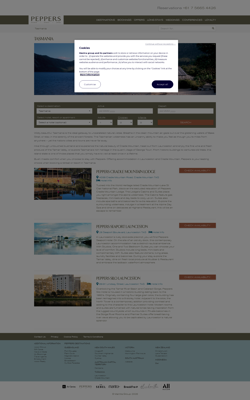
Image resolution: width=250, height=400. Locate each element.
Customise (90, 84)
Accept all (162, 84)
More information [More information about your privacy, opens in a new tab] (89, 74)
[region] (126, 66)
